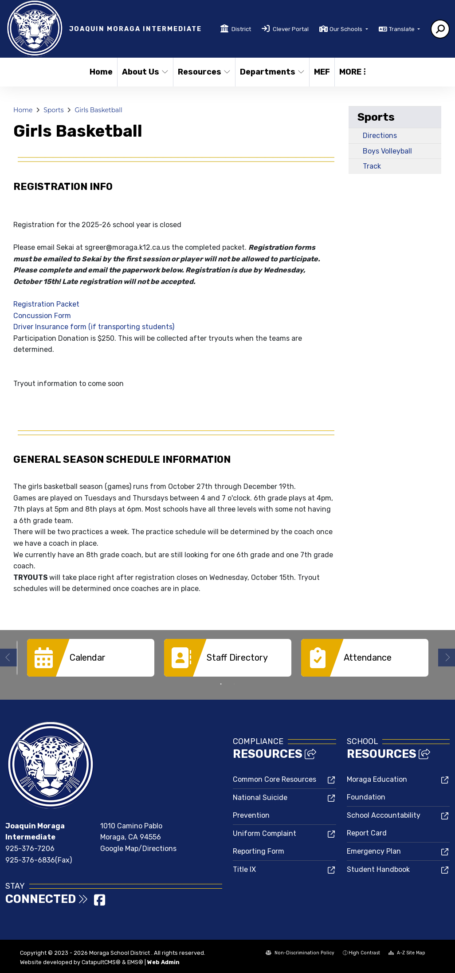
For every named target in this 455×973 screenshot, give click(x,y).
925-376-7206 (30, 847)
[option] (90, 658)
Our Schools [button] (346, 29)
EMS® (135, 961)
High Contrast (364, 952)
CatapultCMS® (101, 961)
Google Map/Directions (138, 847)
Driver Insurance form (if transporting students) (93, 327)
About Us (145, 72)
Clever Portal (291, 29)
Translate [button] (402, 29)
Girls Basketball (98, 110)
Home (101, 72)
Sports (53, 110)
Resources (203, 72)
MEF (322, 72)
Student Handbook (378, 868)
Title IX (244, 868)
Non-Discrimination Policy (300, 952)
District (241, 29)
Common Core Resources (274, 778)
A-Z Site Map (406, 952)
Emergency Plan (374, 850)
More (352, 72)
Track (372, 166)
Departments (271, 72)
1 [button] (220, 683)
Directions (380, 135)
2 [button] (234, 683)
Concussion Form (42, 315)
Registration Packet (46, 304)
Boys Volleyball (387, 151)
